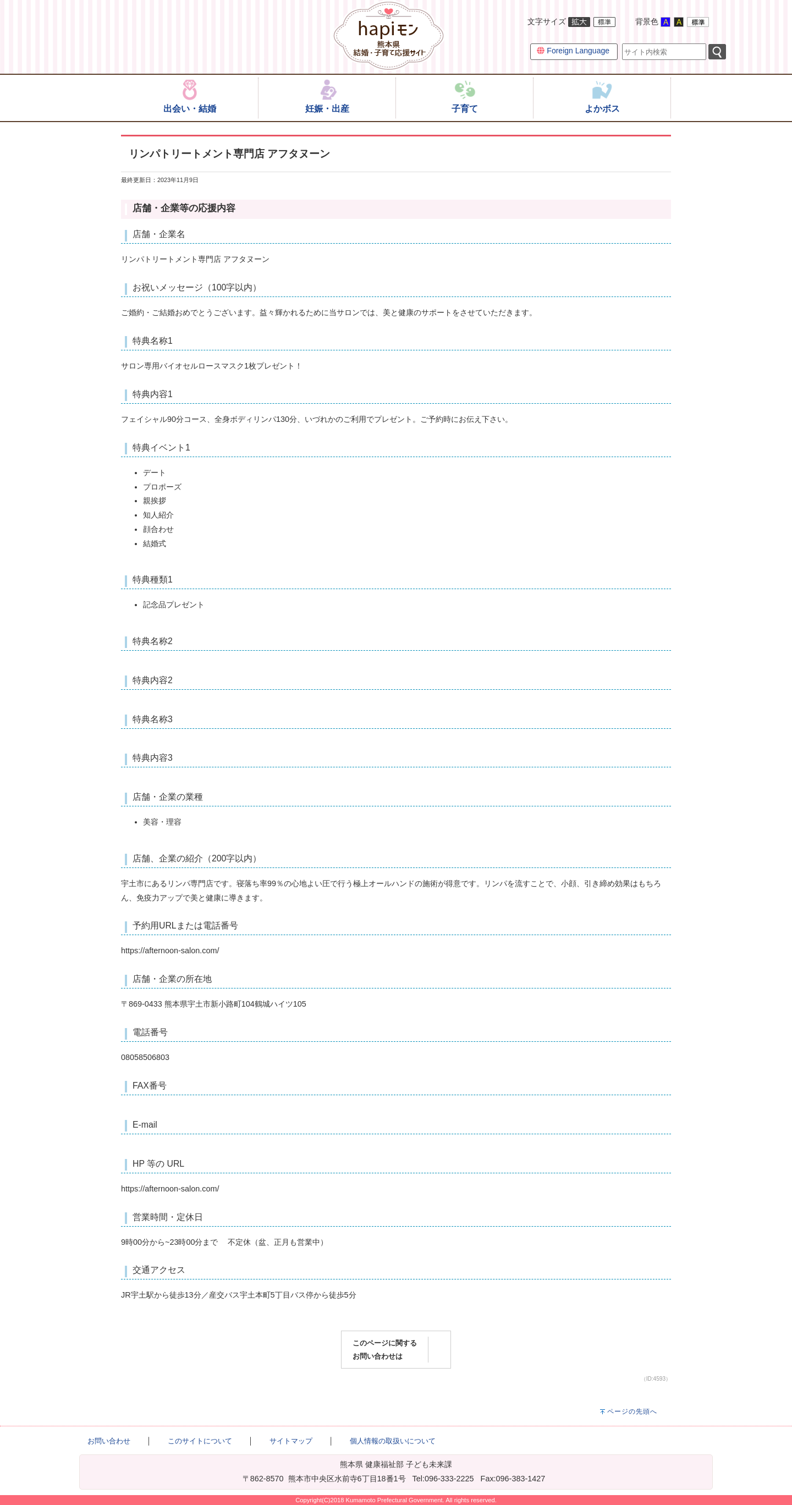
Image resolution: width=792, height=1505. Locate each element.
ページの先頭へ (632, 1411)
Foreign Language (573, 50)
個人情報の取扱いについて (393, 1441)
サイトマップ (291, 1441)
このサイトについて (200, 1441)
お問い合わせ (108, 1441)
